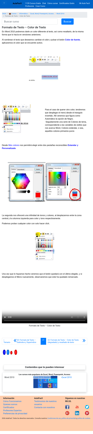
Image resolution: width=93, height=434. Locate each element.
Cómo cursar (52, 3)
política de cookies (83, 418)
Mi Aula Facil (84, 3)
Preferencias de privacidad (15, 413)
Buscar (67, 21)
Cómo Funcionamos (12, 401)
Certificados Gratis (66, 3)
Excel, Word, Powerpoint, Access (42, 14)
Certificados (8, 407)
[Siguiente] (66, 341)
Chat (44, 3)
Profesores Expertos (12, 410)
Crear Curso (40, 6)
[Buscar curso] (30, 21)
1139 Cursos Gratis (33, 3)
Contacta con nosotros (44, 407)
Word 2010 (60, 14)
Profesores (29, 6)
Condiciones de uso (54, 418)
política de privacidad (69, 418)
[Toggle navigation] (4, 2)
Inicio (4, 14)
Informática (23, 14)
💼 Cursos (12, 14)
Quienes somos (10, 404)
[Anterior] (26, 341)
